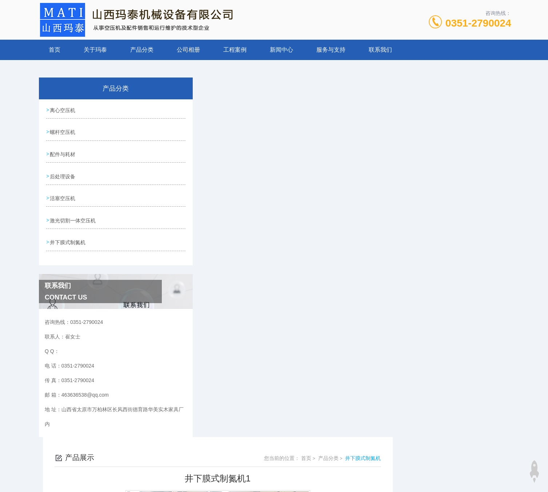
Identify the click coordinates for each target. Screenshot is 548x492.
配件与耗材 (63, 151)
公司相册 (188, 50)
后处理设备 (63, 172)
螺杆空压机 (63, 130)
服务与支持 (330, 50)
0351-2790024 (478, 23)
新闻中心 (281, 50)
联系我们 (380, 50)
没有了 (207, 291)
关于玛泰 (95, 50)
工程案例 (235, 50)
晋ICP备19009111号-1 (325, 469)
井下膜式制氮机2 (218, 303)
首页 (54, 50)
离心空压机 (63, 109)
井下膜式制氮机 (68, 234)
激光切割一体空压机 (73, 213)
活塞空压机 (63, 192)
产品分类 (141, 50)
